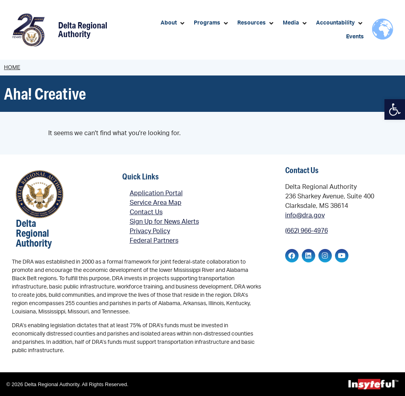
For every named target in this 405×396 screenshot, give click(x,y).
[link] (394, 109)
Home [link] (12, 67)
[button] (173, 23)
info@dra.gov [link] (305, 215)
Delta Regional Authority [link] (82, 29)
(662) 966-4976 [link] (306, 231)
